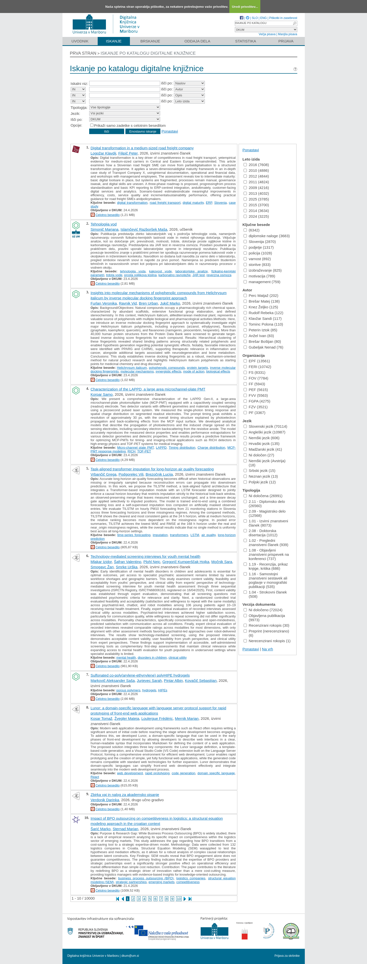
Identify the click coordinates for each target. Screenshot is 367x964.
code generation (183, 773)
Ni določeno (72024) (263, 610)
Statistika (245, 41)
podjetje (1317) (259, 247)
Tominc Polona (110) (263, 324)
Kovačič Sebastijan (201, 680)
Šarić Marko (101, 829)
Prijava (285, 41)
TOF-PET (144, 451)
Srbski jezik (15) (260, 470)
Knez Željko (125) (261, 307)
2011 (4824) (256, 182)
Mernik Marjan (187, 718)
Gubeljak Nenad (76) (263, 347)
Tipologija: (79, 107)
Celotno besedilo (107, 215)
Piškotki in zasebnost (283, 18)
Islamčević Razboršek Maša (144, 229)
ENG (263, 18)
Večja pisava (267, 34)
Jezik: (75, 113)
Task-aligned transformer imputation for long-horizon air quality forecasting (152, 469)
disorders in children (152, 657)
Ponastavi (170, 131)
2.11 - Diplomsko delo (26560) (264, 503)
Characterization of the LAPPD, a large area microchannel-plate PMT (148, 389)
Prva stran (83, 53)
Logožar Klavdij (103, 153)
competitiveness (188, 882)
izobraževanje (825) (263, 270)
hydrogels (149, 690)
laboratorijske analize (191, 271)
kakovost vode (160, 271)
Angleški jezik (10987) (265, 432)
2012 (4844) (256, 176)
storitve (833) (257, 264)
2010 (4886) (256, 170)
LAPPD (161, 447)
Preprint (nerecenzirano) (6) (266, 633)
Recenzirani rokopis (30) (267, 625)
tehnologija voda (132, 271)
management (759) (262, 282)
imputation (160, 535)
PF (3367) (255, 412)
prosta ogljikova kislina (140, 275)
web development (130, 773)
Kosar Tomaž (101, 718)
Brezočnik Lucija (159, 474)
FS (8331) (255, 372)
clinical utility (178, 657)
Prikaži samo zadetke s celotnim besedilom (130, 125)
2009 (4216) (256, 188)
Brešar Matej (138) (262, 301)
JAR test (198, 275)
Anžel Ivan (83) (259, 336)
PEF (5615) (256, 389)
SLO (255, 18)
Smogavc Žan (102, 567)
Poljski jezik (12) (260, 482)
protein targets (197, 368)
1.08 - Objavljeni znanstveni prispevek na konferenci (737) (266, 554)
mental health (126, 657)
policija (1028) (258, 253)
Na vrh (267, 649)
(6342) (252, 230)
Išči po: (77, 119)
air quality (208, 535)
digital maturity (193, 202)
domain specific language (216, 773)
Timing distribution (182, 447)
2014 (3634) (256, 210)
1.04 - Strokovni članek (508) (265, 594)
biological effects (218, 371)
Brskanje (150, 41)
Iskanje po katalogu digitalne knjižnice (148, 53)
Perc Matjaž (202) (261, 295)
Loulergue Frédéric (157, 718)
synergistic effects (168, 371)
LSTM (195, 535)
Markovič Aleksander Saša (113, 680)
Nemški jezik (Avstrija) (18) (265, 463)
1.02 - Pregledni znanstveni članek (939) (266, 542)
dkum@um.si (130, 956)
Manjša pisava (287, 34)
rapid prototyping (157, 773)
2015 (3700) (256, 205)
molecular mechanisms (137, 371)
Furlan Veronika (104, 303)
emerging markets (161, 882)
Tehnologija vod (104, 224)
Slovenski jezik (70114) (265, 426)
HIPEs (162, 690)
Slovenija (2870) (260, 241)
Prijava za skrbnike (287, 956)
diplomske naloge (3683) (267, 236)
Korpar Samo (102, 394)
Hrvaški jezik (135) (262, 443)
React (95, 777)
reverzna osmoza (219, 275)
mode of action (193, 371)
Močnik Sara (221, 562)
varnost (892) (257, 259)
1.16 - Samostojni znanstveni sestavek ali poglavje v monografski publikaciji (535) (265, 580)
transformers (179, 535)
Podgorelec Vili (131, 474)
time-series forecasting (134, 535)
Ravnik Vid (128, 303)
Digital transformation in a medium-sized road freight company (142, 148)
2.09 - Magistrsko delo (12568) (265, 513)
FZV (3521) (256, 407)
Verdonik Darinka (105, 800)
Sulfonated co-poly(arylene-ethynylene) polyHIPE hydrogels (140, 675)
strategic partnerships (131, 882)
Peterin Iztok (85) (260, 330)
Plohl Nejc (151, 562)
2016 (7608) (256, 165)
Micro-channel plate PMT (135, 447)
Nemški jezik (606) (262, 438)
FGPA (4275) (257, 401)
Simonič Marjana (105, 229)
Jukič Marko (170, 303)
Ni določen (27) (259, 455)
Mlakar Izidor (101, 562)
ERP (209, 202)
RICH (131, 451)
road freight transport (165, 202)
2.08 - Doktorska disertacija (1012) (261, 533)
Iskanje (114, 41)
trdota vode (114, 275)
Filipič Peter (128, 153)
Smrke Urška (126, 567)
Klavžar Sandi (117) (263, 318)
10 (179, 899)
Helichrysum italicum (132, 368)
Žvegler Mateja (126, 718)
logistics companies (190, 878)
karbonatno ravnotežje (174, 275)
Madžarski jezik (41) (263, 449)
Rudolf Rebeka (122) (263, 313)
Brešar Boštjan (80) (262, 341)
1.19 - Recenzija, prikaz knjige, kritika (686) (266, 566)
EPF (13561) (257, 361)
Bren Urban (148, 303)
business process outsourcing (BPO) (146, 878)
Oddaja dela (197, 41)
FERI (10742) (257, 367)
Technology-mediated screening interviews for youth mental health (145, 556)
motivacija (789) (259, 276)
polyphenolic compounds (167, 368)
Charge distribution (211, 447)
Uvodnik (79, 41)
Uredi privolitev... (245, 6)
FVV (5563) (256, 395)
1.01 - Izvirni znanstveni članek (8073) (266, 523)
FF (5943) (254, 384)
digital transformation (132, 202)
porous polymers (128, 690)
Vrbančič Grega (104, 474)
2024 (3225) (256, 216)
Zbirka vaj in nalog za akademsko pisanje (125, 794)
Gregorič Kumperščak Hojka (185, 562)
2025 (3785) (256, 199)
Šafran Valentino (127, 562)
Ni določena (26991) (263, 496)
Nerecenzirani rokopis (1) (267, 641)
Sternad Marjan (125, 829)
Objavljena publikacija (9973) (264, 617)
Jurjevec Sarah (149, 680)
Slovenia (220, 202)
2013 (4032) (256, 193)
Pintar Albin (173, 680)
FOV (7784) (256, 378)
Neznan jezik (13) (261, 476)
